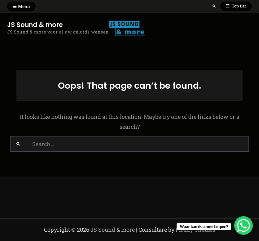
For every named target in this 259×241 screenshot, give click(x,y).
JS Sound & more (35, 25)
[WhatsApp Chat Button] (243, 225)
